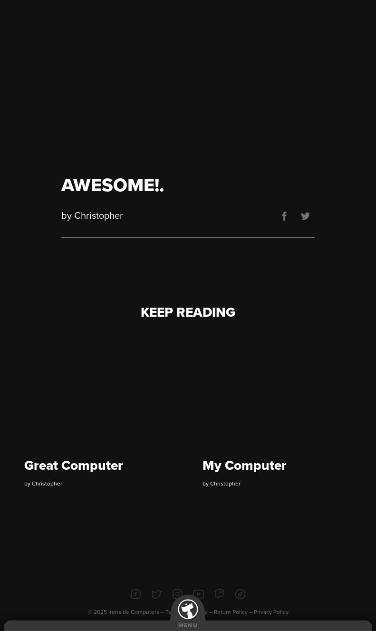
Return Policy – (234, 612)
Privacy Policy (271, 612)
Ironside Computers (133, 612)
